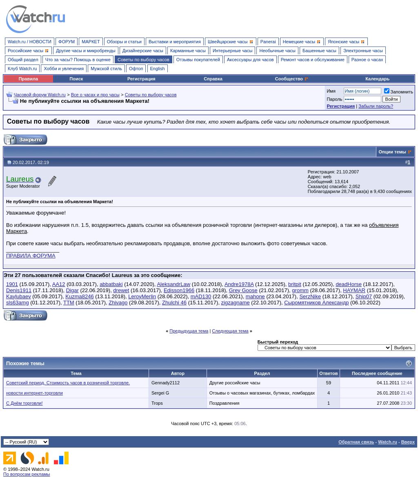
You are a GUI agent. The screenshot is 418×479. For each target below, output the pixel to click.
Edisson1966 (179, 290)
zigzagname (235, 302)
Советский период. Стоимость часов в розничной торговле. (68, 382)
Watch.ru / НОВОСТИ (29, 41)
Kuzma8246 (79, 296)
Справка (213, 78)
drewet (121, 290)
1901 (12, 284)
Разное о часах (367, 59)
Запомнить (398, 91)
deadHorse (349, 284)
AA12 (58, 284)
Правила (28, 78)
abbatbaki (111, 284)
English (157, 68)
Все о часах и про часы (95, 94)
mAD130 (201, 296)
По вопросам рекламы (26, 474)
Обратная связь (356, 441)
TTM (68, 302)
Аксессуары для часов (250, 59)
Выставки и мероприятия (175, 41)
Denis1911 (18, 290)
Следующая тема (230, 330)
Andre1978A (239, 284)
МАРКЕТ (91, 41)
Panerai (268, 41)
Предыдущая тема (188, 330)
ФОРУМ (66, 41)
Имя (331, 91)
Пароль (334, 99)
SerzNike (310, 296)
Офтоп (136, 68)
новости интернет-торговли (34, 392)
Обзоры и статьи (124, 41)
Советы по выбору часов (143, 59)
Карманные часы (188, 50)
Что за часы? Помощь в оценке (78, 59)
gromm (300, 290)
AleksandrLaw (173, 284)
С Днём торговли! (24, 403)
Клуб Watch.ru (22, 68)
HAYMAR (354, 290)
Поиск (76, 78)
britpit (294, 284)
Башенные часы (319, 50)
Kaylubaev (18, 296)
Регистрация (141, 78)
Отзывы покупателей (198, 59)
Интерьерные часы (233, 50)
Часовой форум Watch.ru (40, 94)
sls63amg (17, 302)
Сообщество (292, 78)
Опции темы (392, 151)
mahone (255, 296)
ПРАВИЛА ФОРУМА (31, 256)
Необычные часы (277, 50)
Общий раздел (23, 59)
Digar (72, 290)
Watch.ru (387, 441)
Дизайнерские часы (142, 50)
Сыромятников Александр (316, 302)
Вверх (408, 441)
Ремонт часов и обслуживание (313, 59)
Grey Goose (243, 290)
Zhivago (118, 302)
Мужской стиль (106, 68)
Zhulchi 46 (174, 302)
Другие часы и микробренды (85, 50)
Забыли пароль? (375, 106)
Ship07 (364, 296)
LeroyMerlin (142, 296)
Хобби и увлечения (64, 68)
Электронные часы (363, 50)
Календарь (377, 78)
